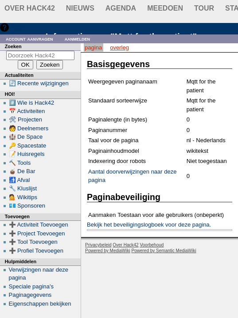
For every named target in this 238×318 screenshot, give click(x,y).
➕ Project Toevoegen (37, 233)
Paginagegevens (30, 295)
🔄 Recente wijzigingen (39, 83)
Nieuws (80, 8)
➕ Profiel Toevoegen (36, 250)
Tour (204, 8)
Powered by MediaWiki (107, 250)
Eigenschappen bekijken (40, 303)
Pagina (93, 47)
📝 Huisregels (27, 154)
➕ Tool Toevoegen (33, 241)
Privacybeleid (98, 244)
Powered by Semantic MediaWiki (164, 250)
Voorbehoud (152, 244)
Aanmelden (77, 38)
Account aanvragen (29, 38)
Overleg (119, 47)
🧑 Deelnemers (29, 128)
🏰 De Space (26, 136)
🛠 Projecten (26, 119)
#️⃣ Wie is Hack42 (32, 102)
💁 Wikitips (23, 197)
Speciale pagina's (31, 286)
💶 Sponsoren (27, 205)
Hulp (17, 27)
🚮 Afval (19, 180)
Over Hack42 (29, 8)
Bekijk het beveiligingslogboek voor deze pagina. (149, 224)
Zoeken (13, 46)
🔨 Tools (20, 162)
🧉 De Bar (22, 171)
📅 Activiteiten (27, 111)
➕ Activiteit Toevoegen (38, 224)
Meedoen (165, 8)
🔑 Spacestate (28, 145)
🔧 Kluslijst (23, 188)
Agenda (120, 8)
